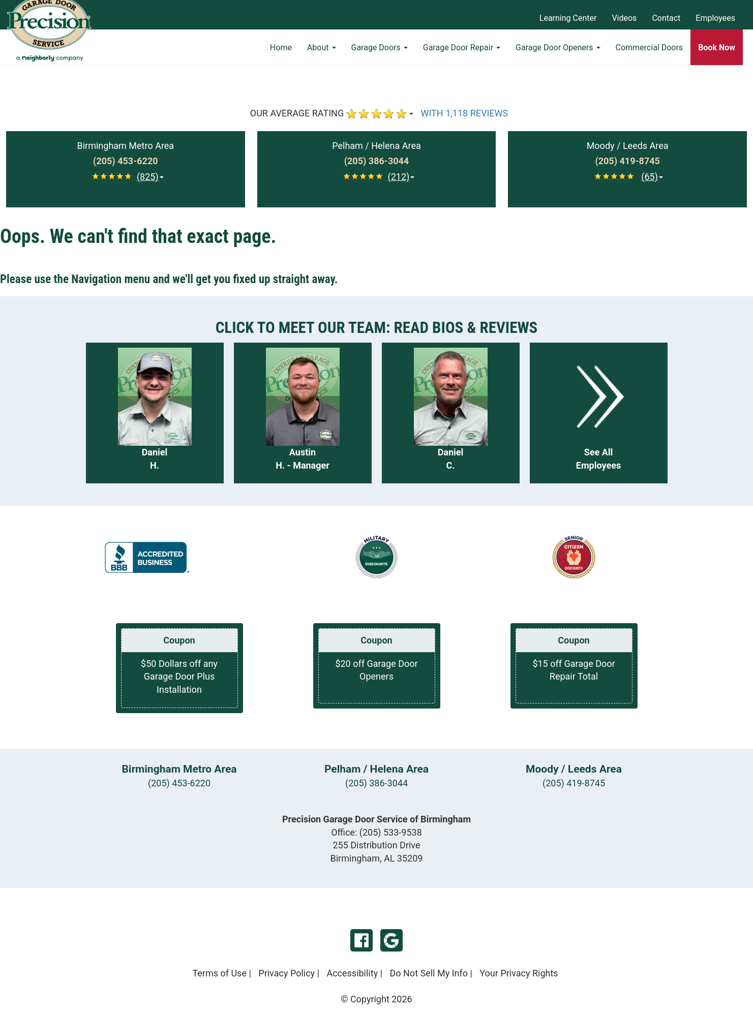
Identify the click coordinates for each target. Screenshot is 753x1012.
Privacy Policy (286, 973)
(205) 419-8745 (574, 783)
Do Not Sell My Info (428, 973)
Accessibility (352, 973)
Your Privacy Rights (518, 973)
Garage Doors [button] (379, 53)
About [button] (321, 53)
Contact (666, 18)
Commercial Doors (649, 53)
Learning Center (568, 18)
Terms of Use (219, 973)
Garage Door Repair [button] (461, 53)
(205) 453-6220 (179, 783)
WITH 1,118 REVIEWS (464, 113)
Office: (376, 832)
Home (281, 53)
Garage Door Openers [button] (558, 53)
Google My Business (391, 940)
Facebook (361, 940)
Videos (624, 18)
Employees (715, 18)
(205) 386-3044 (376, 783)
